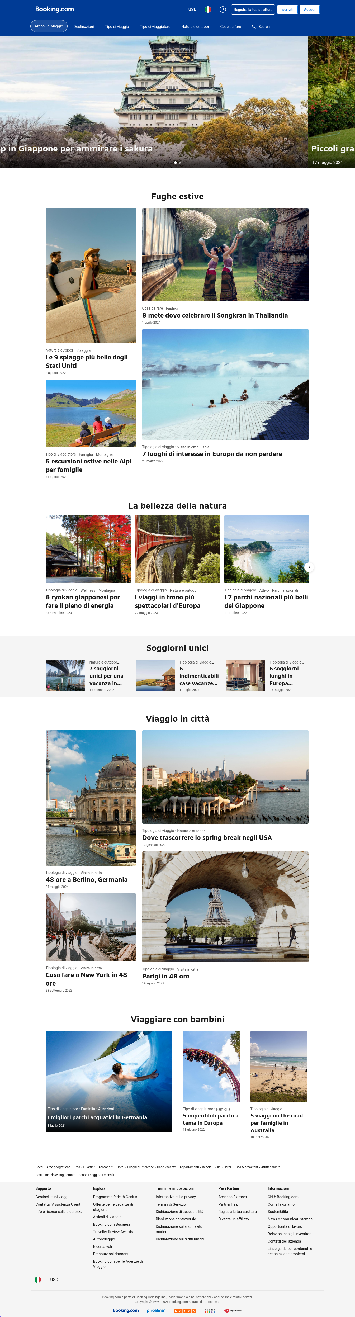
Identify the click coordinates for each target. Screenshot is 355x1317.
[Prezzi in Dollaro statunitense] (54, 1279)
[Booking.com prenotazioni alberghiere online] (55, 9)
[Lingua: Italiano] (37, 1279)
